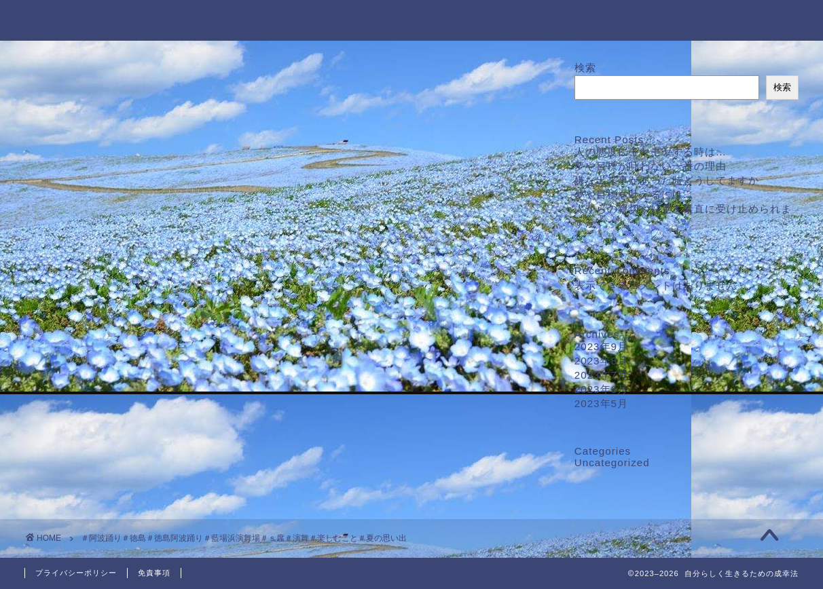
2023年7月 (601, 375)
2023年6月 (601, 389)
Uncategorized (612, 462)
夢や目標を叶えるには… (634, 194)
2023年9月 (601, 346)
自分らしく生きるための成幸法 (411, 19)
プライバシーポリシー (76, 573)
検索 (585, 67)
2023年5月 (601, 403)
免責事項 (154, 573)
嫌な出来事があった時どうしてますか (666, 180)
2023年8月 (601, 360)
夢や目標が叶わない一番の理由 (650, 166)
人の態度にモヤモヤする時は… (650, 151)
